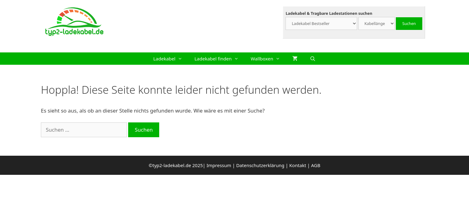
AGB (315, 165)
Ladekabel (170, 58)
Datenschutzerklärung (260, 165)
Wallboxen (268, 58)
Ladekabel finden (220, 58)
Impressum (219, 165)
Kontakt (297, 165)
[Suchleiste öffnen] (313, 58)
